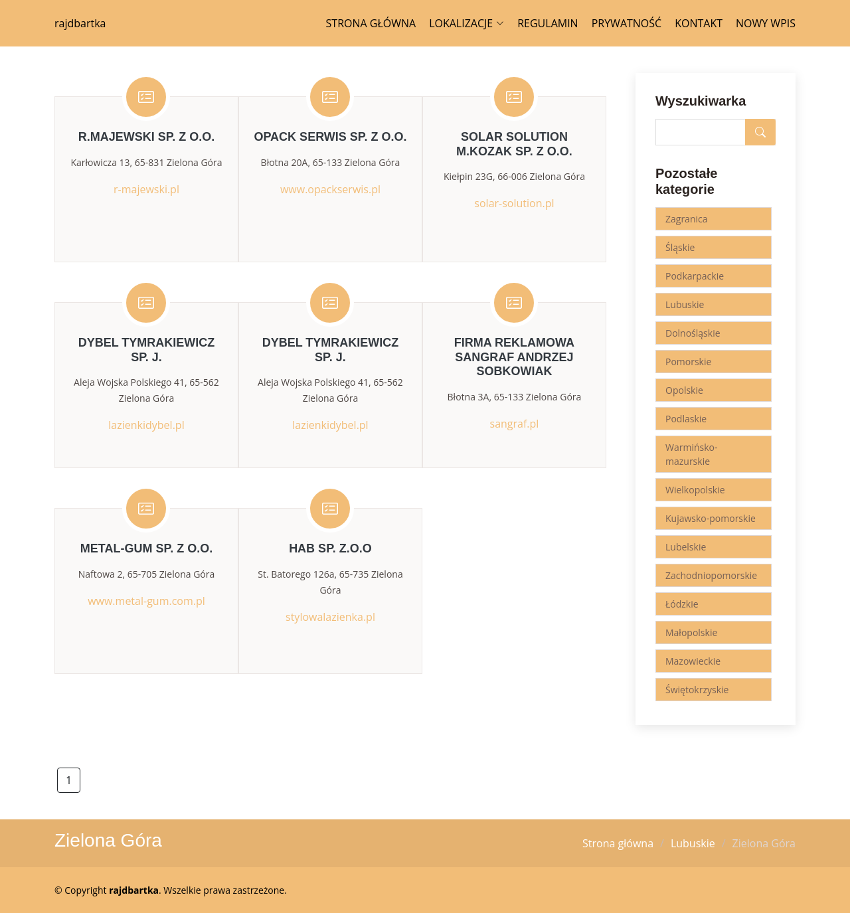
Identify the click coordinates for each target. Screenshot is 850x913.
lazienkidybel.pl (146, 425)
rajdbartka (80, 23)
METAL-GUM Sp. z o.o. (146, 548)
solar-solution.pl (514, 203)
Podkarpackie (694, 276)
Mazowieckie (693, 661)
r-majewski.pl (146, 189)
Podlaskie (686, 418)
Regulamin (547, 23)
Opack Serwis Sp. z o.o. (330, 136)
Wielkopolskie (695, 489)
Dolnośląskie (693, 333)
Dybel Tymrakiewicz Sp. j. (146, 350)
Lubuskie (684, 304)
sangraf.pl (514, 423)
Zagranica (686, 218)
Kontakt (698, 23)
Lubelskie (685, 546)
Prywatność (627, 23)
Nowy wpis (766, 23)
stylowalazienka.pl (330, 617)
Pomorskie (688, 361)
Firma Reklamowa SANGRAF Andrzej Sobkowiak (514, 357)
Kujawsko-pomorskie (710, 518)
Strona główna (371, 23)
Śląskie (680, 247)
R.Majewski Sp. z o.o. (146, 136)
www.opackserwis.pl (330, 189)
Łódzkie (682, 604)
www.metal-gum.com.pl (146, 601)
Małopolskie (691, 632)
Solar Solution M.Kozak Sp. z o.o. (514, 144)
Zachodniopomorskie (711, 575)
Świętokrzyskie (696, 689)
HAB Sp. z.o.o (330, 548)
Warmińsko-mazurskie (691, 454)
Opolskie (684, 390)
